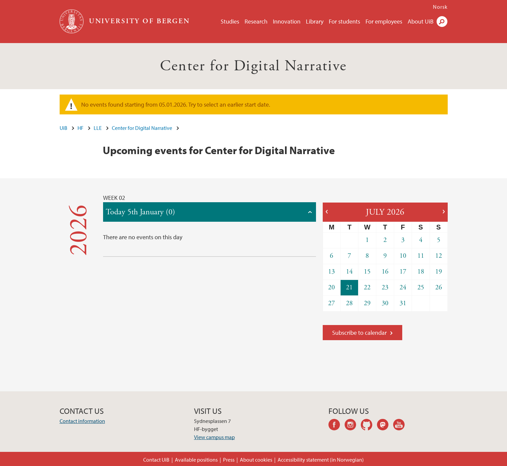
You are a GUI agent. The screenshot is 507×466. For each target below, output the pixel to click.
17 (403, 271)
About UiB (421, 21)
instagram (353, 425)
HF (80, 127)
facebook (336, 425)
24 (403, 287)
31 (403, 303)
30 (385, 303)
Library (314, 21)
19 (438, 271)
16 (385, 271)
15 (367, 271)
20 (331, 287)
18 (420, 271)
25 (420, 287)
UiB (63, 127)
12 (438, 256)
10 (403, 256)
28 (349, 303)
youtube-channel (401, 425)
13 (331, 271)
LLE (98, 127)
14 (349, 271)
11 (420, 256)
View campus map (214, 437)
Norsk (440, 6)
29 (367, 303)
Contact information (82, 421)
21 (349, 287)
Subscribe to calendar (359, 332)
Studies (230, 21)
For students (344, 21)
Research (256, 21)
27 (331, 303)
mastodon (385, 425)
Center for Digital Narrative (253, 66)
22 (367, 287)
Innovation (286, 21)
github (369, 425)
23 (385, 287)
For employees (384, 21)
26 (438, 287)
